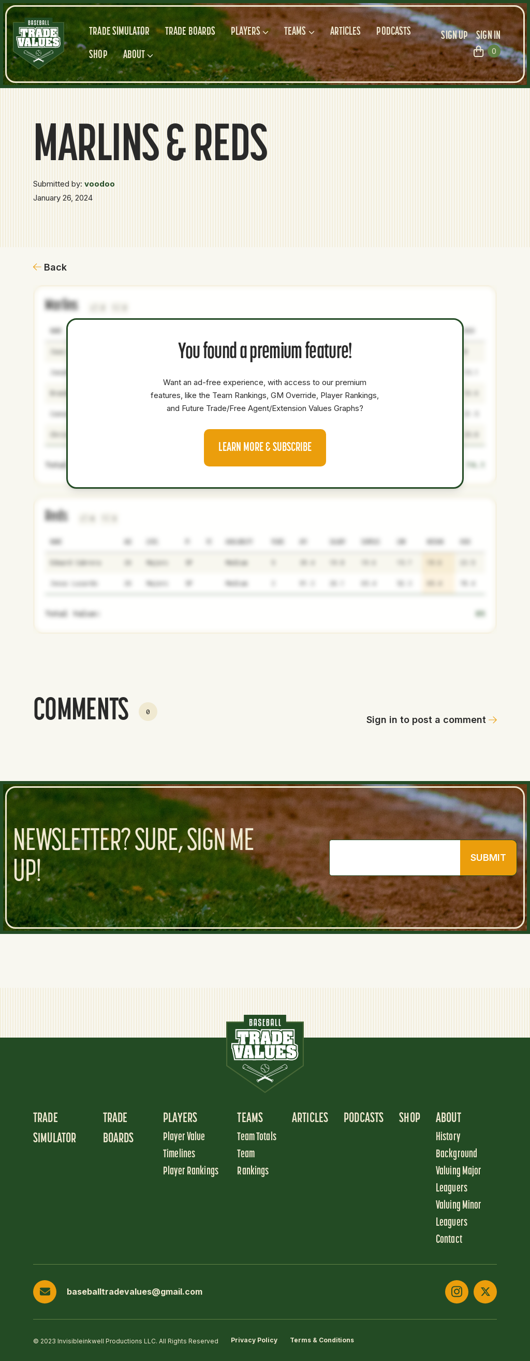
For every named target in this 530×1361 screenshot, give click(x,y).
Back (50, 267)
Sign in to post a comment (431, 719)
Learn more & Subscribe (265, 448)
